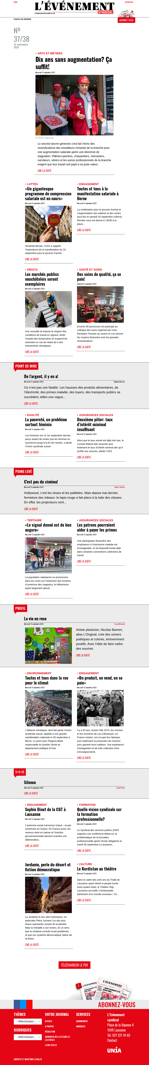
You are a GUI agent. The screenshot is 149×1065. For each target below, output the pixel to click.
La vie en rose (35, 618)
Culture (85, 864)
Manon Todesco (120, 487)
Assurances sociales (96, 415)
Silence (30, 782)
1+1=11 (19, 772)
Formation (87, 804)
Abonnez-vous (126, 20)
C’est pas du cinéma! (41, 482)
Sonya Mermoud (119, 624)
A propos (49, 1026)
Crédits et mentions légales (28, 1059)
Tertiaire (34, 520)
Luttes (32, 184)
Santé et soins (90, 269)
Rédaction (50, 1031)
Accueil (48, 1021)
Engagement (89, 184)
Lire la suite (44, 171)
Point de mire (26, 366)
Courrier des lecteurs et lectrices (57, 1038)
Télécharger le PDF (74, 965)
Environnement (39, 673)
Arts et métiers (50, 53)
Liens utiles (51, 1045)
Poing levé (23, 471)
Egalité (33, 415)
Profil (20, 608)
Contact (112, 1040)
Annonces (80, 1026)
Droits (32, 269)
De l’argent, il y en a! (41, 376)
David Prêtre (121, 788)
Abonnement (82, 1021)
